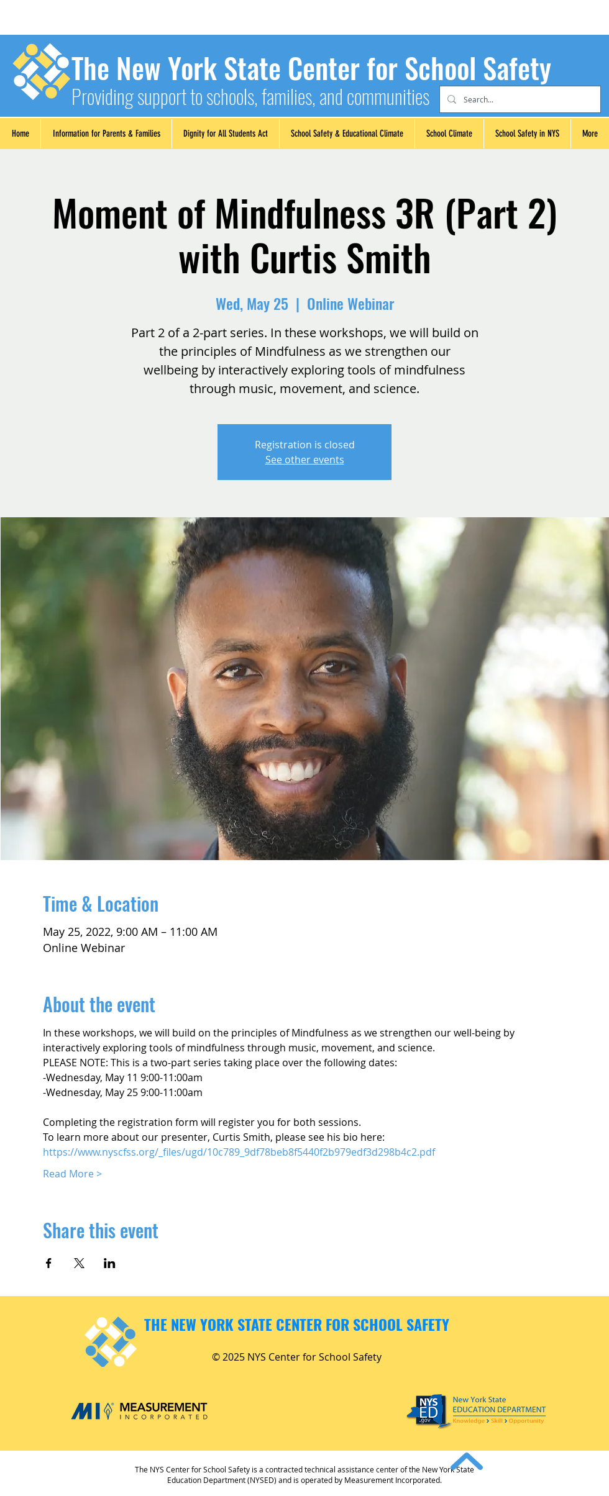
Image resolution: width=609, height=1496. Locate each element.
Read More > (72, 1174)
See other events (304, 459)
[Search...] (519, 99)
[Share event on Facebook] (49, 1263)
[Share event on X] (79, 1263)
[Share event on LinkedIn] (110, 1263)
